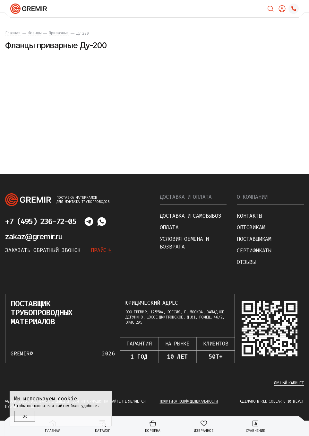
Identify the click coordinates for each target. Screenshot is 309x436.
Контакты (249, 216)
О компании (252, 197)
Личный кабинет (289, 383)
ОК (24, 416)
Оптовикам (251, 227)
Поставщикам (254, 239)
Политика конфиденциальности (189, 401)
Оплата (169, 227)
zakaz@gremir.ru (34, 236)
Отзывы (246, 262)
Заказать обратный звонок (43, 250)
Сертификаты (254, 250)
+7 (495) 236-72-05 (40, 221)
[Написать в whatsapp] (102, 221)
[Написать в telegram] (89, 221)
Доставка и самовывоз (190, 216)
